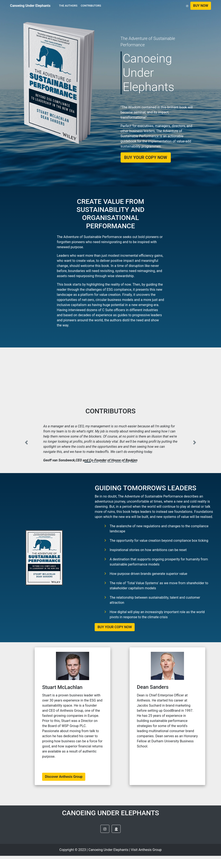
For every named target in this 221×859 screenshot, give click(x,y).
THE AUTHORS (68, 5)
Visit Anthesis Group (146, 850)
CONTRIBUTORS (91, 5)
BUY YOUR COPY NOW (114, 627)
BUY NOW (200, 6)
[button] (200, 6)
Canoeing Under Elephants (30, 6)
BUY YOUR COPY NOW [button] (145, 157)
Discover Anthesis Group (64, 777)
